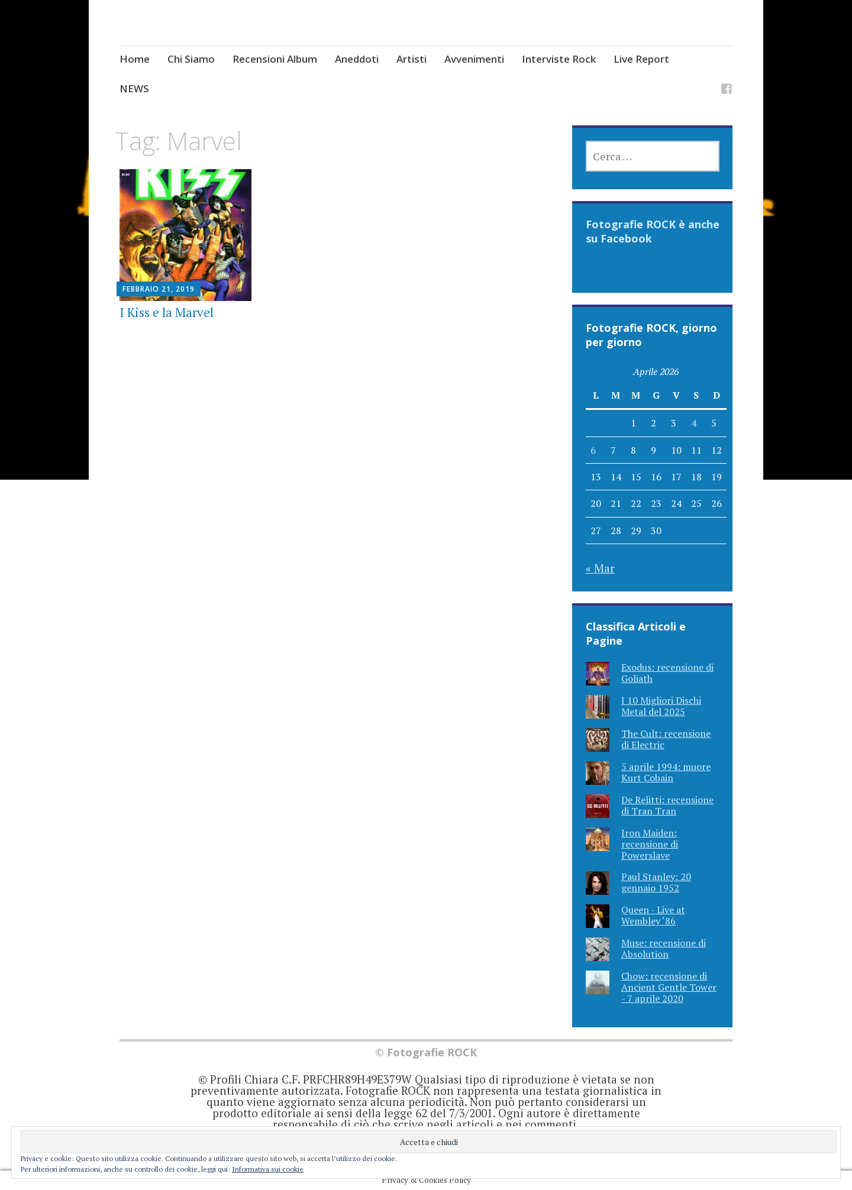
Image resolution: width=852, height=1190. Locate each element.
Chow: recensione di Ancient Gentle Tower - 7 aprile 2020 (669, 987)
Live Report (641, 59)
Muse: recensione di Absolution (663, 948)
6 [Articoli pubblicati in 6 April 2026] (593, 450)
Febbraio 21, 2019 (158, 289)
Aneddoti (357, 59)
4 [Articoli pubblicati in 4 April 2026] (693, 422)
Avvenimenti (474, 59)
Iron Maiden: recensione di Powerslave (649, 844)
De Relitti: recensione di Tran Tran (667, 805)
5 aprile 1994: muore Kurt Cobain (666, 772)
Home (135, 59)
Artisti (411, 59)
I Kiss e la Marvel (167, 312)
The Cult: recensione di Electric (666, 739)
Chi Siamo (191, 59)
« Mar (600, 568)
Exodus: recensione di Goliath (667, 673)
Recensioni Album (275, 59)
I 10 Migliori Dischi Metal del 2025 (661, 706)
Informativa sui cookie (268, 1169)
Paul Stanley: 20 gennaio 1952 (656, 882)
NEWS (134, 88)
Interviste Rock (559, 59)
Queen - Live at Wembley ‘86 (653, 915)
